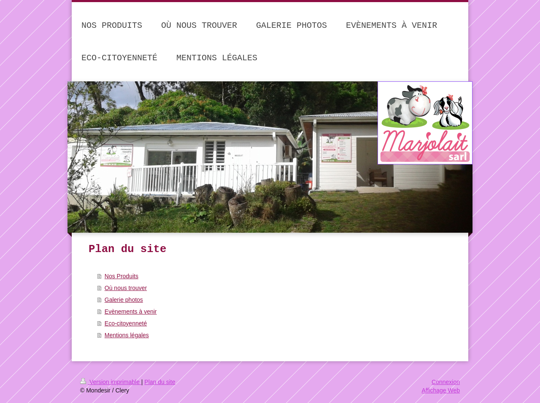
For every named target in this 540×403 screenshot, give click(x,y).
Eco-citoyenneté (126, 323)
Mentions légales (127, 335)
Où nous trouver (126, 288)
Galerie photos (124, 299)
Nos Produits (121, 276)
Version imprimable (110, 382)
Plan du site (159, 382)
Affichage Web (440, 390)
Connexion (446, 382)
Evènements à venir (131, 311)
